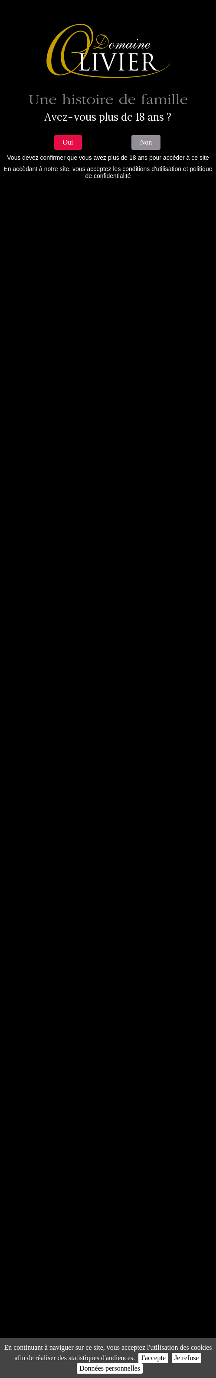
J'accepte (153, 1358)
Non (146, 142)
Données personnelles (109, 1368)
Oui (68, 142)
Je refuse (186, 1358)
